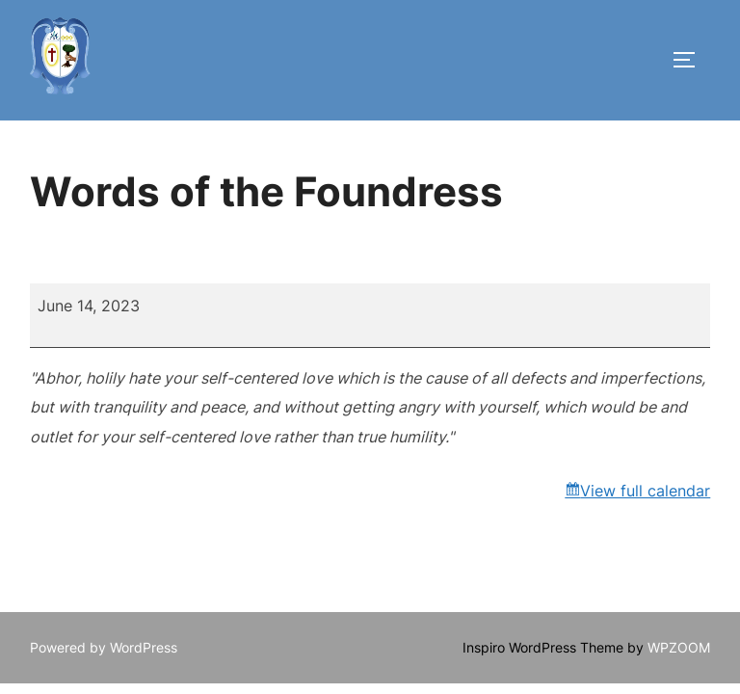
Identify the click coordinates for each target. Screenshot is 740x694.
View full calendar (645, 490)
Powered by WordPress (103, 647)
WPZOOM (679, 647)
